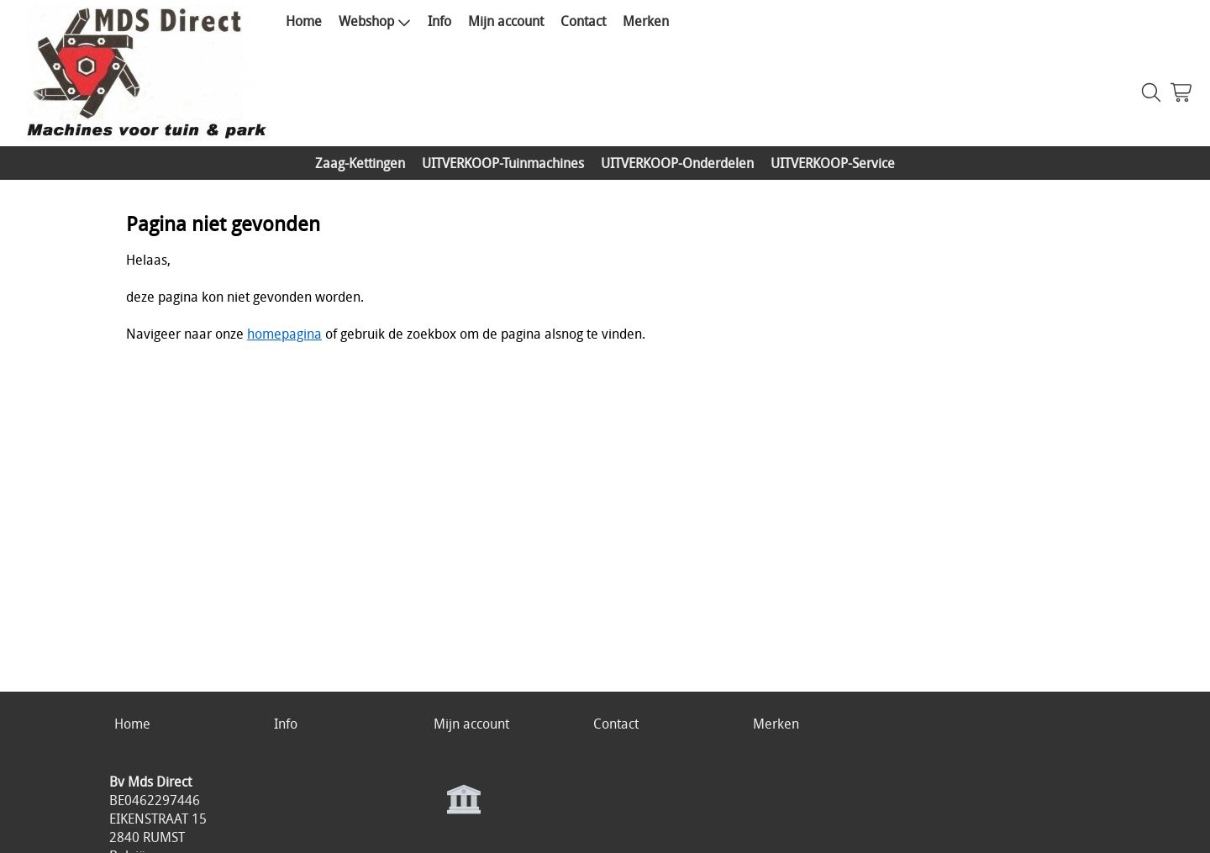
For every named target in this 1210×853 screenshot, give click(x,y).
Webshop (375, 21)
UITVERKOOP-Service (833, 163)
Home (304, 21)
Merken (646, 21)
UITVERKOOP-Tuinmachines (503, 163)
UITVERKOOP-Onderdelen (677, 163)
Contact (583, 21)
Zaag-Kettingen (360, 163)
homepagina (284, 333)
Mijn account (506, 21)
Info (439, 21)
